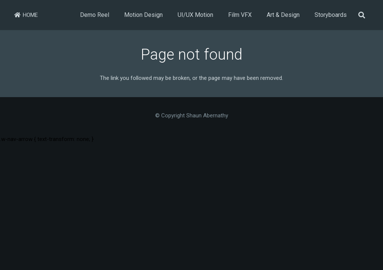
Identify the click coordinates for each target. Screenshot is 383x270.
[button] (361, 15)
